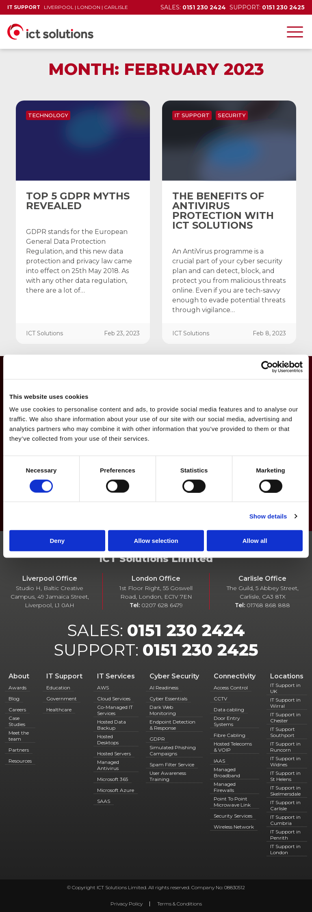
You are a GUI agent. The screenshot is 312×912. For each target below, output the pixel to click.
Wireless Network (234, 827)
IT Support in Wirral (285, 703)
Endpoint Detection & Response (172, 725)
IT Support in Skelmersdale (285, 791)
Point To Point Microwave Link (232, 802)
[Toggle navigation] (295, 32)
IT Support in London (285, 849)
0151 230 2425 (200, 650)
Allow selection (156, 540)
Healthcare (59, 709)
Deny (57, 540)
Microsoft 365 (112, 779)
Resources (20, 761)
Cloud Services (113, 698)
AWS (103, 688)
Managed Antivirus (108, 765)
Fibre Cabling (229, 735)
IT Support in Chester (285, 717)
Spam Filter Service (172, 764)
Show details (268, 515)
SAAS (103, 801)
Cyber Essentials (168, 698)
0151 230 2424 (186, 630)
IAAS (219, 761)
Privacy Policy (126, 904)
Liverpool (59, 7)
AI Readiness (164, 688)
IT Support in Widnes (285, 761)
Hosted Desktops (108, 739)
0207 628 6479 (162, 605)
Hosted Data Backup (111, 725)
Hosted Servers (114, 753)
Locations (286, 676)
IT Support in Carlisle (285, 805)
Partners (19, 750)
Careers (17, 709)
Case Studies (17, 721)
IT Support (192, 115)
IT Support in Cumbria (285, 820)
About (19, 676)
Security (232, 115)
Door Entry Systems (227, 721)
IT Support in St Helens (285, 776)
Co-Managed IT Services (115, 710)
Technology (48, 115)
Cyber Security (174, 676)
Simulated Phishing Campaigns (173, 750)
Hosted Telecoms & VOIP (233, 747)
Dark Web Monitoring (163, 710)
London (88, 7)
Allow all (255, 540)
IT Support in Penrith (285, 835)
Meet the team (19, 736)
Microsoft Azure (115, 790)
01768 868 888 (268, 605)
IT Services (116, 676)
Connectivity (235, 676)
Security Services (233, 816)
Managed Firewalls (225, 787)
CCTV (220, 698)
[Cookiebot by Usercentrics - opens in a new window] (267, 367)
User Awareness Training (168, 776)
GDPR (157, 739)
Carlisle (116, 7)
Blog (14, 698)
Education (58, 688)
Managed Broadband (227, 772)
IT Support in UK (285, 688)
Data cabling (229, 709)
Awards (17, 688)
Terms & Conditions (179, 904)
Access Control (231, 688)
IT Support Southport (282, 732)
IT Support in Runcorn (285, 747)
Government (61, 698)
